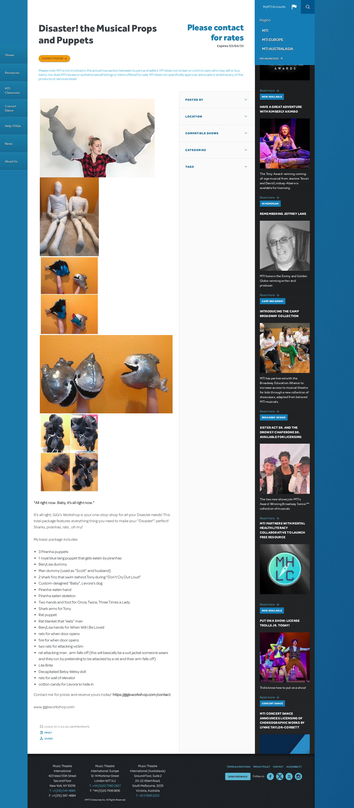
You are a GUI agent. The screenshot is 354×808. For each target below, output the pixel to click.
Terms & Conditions (238, 766)
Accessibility (294, 766)
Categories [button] (195, 150)
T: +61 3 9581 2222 (148, 796)
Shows (9, 55)
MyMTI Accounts (274, 7)
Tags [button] (189, 166)
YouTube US (289, 776)
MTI (265, 30)
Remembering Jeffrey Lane (283, 214)
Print (48, 732)
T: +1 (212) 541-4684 (62, 791)
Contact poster (52, 58)
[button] (294, 7)
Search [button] (308, 7)
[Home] (14, 23)
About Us (11, 161)
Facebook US (270, 776)
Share (48, 738)
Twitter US (279, 776)
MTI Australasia (277, 48)
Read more (270, 90)
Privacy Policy (261, 766)
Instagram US (298, 776)
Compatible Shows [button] (202, 133)
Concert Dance (10, 108)
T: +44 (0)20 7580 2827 (105, 786)
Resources (12, 73)
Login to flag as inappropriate (67, 726)
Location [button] (193, 116)
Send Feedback (238, 776)
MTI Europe (272, 39)
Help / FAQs (13, 126)
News (9, 144)
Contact (278, 766)
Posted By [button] (194, 99)
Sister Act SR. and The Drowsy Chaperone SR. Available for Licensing (281, 432)
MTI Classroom (12, 90)
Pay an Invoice (269, 58)
